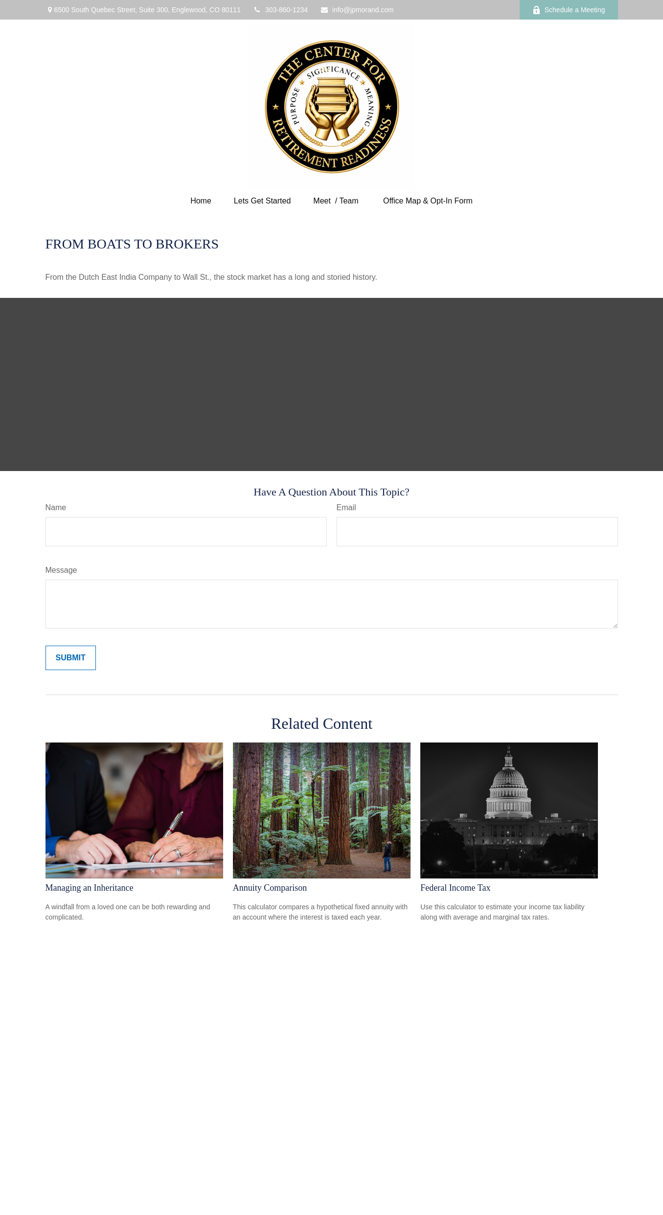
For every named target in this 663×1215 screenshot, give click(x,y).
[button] (200, 200)
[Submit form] (71, 658)
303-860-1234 (280, 10)
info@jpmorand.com (357, 10)
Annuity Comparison (270, 888)
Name (56, 507)
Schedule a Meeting (568, 10)
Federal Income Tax (455, 888)
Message (61, 570)
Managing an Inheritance (90, 888)
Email (346, 507)
